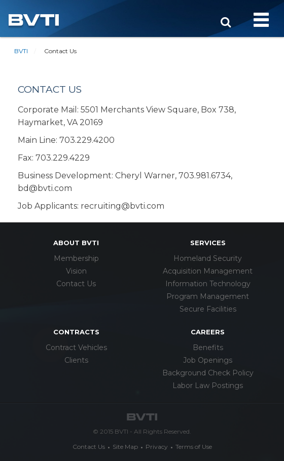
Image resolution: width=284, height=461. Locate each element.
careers (208, 332)
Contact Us (76, 283)
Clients (76, 360)
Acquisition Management (208, 271)
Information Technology (208, 283)
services (208, 243)
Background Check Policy (208, 372)
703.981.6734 (205, 175)
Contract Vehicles (76, 347)
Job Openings (207, 360)
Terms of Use (193, 446)
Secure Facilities (208, 309)
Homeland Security (207, 258)
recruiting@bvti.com (122, 206)
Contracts (76, 332)
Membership (76, 258)
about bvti (76, 243)
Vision (76, 271)
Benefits (208, 347)
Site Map (125, 446)
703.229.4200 (87, 140)
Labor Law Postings (207, 385)
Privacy (157, 446)
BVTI (21, 51)
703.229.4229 (63, 158)
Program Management (207, 296)
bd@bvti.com (45, 188)
